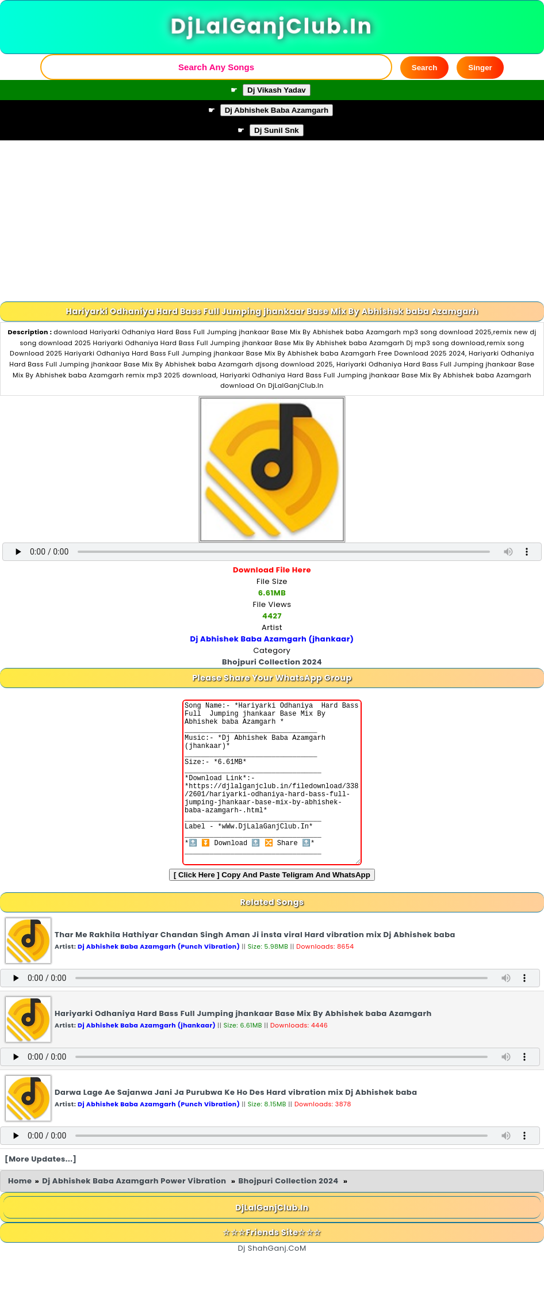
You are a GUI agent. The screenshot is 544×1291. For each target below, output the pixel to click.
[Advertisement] (272, 220)
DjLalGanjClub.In (272, 26)
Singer (480, 67)
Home (20, 1215)
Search (424, 67)
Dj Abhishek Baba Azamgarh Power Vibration (135, 1215)
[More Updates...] (41, 1193)
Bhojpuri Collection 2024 (289, 1215)
